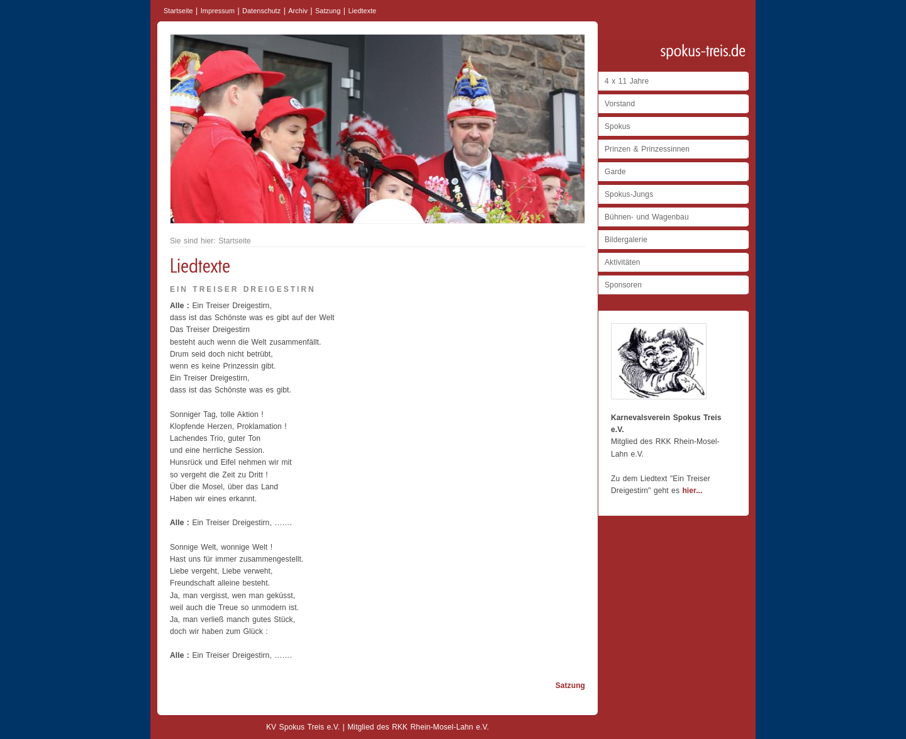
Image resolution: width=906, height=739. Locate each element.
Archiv (298, 10)
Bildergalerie (626, 239)
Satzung (327, 10)
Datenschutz (261, 10)
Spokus (617, 126)
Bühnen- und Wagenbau (647, 217)
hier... (692, 490)
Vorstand (620, 103)
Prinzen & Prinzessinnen (647, 149)
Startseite (178, 10)
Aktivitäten (622, 262)
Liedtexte (362, 10)
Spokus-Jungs (629, 194)
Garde (615, 171)
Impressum (218, 10)
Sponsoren (623, 285)
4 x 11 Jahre (627, 81)
